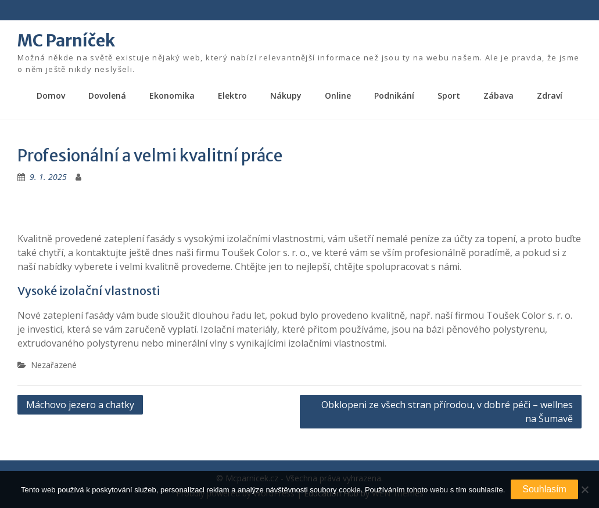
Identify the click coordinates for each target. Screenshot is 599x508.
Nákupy (286, 95)
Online (338, 95)
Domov (51, 95)
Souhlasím (544, 489)
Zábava (498, 95)
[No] (584, 489)
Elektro (232, 95)
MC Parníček (66, 40)
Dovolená (107, 95)
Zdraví (549, 95)
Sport (448, 95)
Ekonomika (172, 95)
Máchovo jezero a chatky (80, 404)
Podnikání (394, 95)
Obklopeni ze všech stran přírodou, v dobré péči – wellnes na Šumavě (447, 411)
